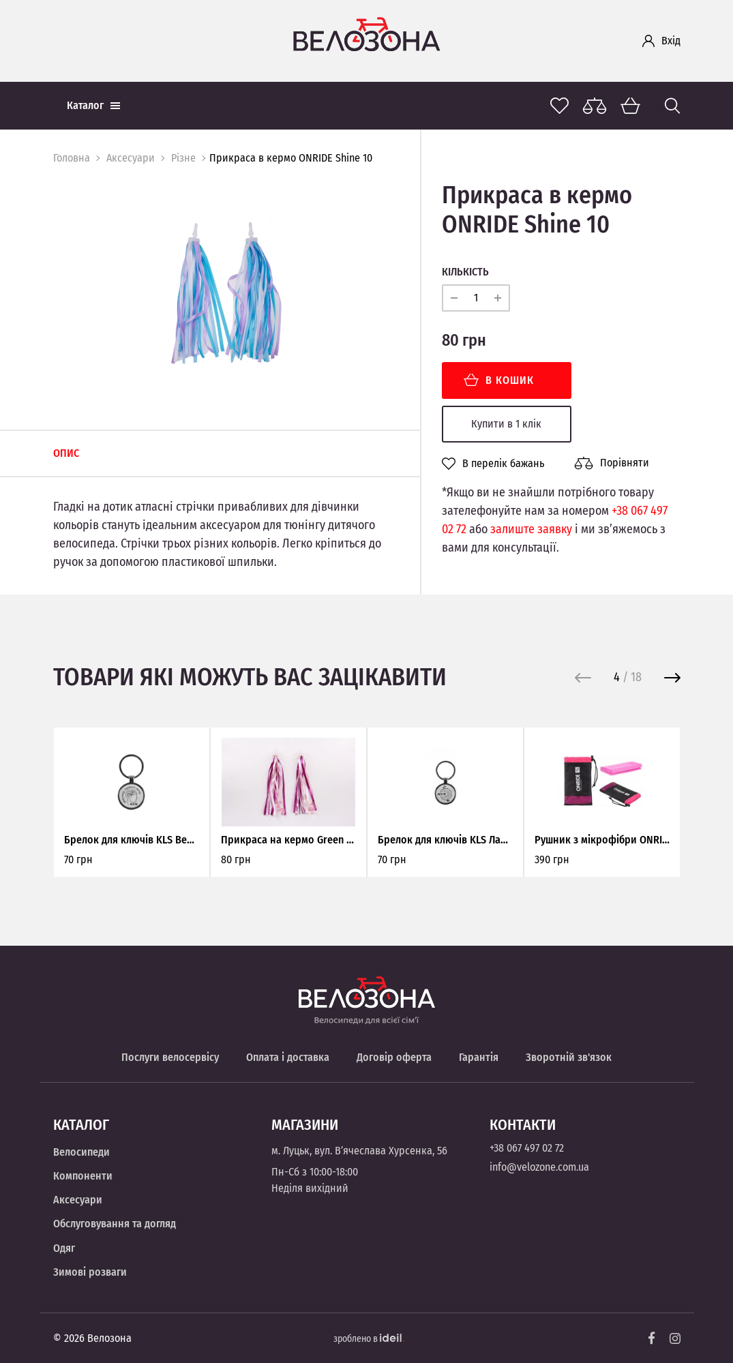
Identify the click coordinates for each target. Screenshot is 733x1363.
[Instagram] (675, 1338)
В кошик (499, 380)
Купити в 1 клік (506, 423)
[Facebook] (652, 1338)
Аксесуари (130, 157)
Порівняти (611, 463)
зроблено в (368, 1339)
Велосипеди (81, 1151)
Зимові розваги (90, 1271)
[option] (226, 293)
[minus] (454, 298)
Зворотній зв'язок (569, 1057)
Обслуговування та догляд (114, 1223)
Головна (71, 157)
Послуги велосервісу (170, 1057)
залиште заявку (531, 529)
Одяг (64, 1248)
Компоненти (83, 1175)
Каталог (93, 105)
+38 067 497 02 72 (527, 1147)
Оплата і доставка (287, 1057)
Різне (183, 157)
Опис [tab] (66, 453)
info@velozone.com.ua (539, 1166)
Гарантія (478, 1057)
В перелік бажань (493, 464)
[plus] (497, 298)
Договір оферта (394, 1057)
